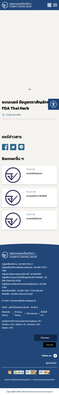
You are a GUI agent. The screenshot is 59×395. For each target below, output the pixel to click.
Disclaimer (32, 313)
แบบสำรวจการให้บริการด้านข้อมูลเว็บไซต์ (17, 380)
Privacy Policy (18, 313)
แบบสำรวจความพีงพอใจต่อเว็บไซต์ (44, 380)
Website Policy (6, 313)
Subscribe (49, 345)
